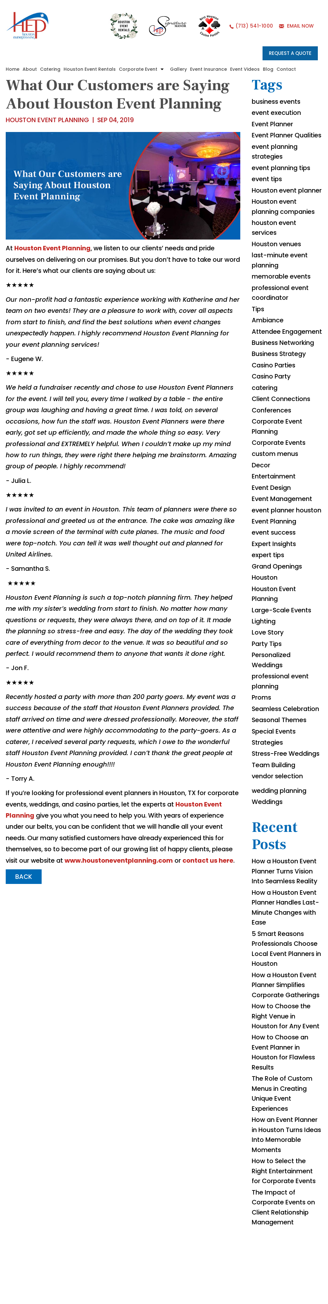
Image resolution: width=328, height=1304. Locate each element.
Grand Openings (278, 614)
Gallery (178, 69)
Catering (50, 69)
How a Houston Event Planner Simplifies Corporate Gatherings (287, 1049)
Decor (261, 501)
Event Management (283, 535)
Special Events (274, 782)
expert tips (268, 603)
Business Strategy (280, 388)
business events (277, 101)
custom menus (276, 490)
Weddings (268, 863)
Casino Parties (275, 400)
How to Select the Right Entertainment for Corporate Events (284, 1238)
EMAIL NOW (300, 26)
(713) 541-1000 (254, 26)
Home (13, 69)
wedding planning (280, 852)
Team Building (274, 826)
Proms (262, 747)
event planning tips (282, 179)
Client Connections (282, 434)
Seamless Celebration (287, 759)
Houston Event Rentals (90, 69)
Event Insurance (208, 69)
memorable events (282, 299)
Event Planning (275, 568)
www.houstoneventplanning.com (69, 882)
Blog (268, 69)
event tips (267, 190)
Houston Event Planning (53, 248)
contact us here (159, 882)
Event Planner (273, 124)
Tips (258, 332)
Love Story (268, 681)
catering (265, 422)
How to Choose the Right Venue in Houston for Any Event (286, 1081)
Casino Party (272, 411)
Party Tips (268, 693)
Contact (286, 69)
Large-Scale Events (282, 659)
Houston (265, 626)
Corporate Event (138, 69)
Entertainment (274, 513)
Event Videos (245, 69)
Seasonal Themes (280, 770)
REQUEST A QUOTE (290, 53)
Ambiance (268, 344)
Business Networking (284, 377)
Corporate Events (279, 478)
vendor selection (278, 837)
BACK (24, 898)
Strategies (268, 793)
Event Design (272, 524)
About (30, 69)
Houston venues (277, 266)
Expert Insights (274, 591)
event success (274, 580)
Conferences (272, 445)
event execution (277, 113)
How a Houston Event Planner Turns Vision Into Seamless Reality (286, 933)
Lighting (264, 670)
